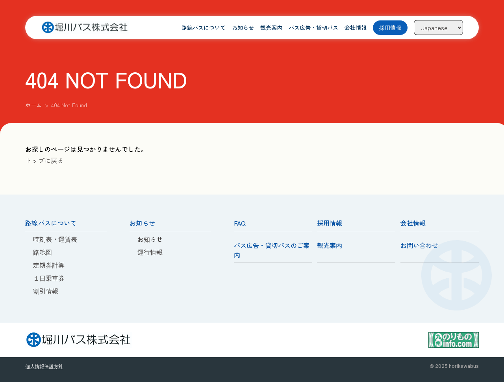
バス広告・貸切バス (313, 27)
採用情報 (390, 27)
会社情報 (356, 27)
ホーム (33, 105)
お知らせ (243, 27)
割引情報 (45, 291)
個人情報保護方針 (44, 366)
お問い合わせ (419, 245)
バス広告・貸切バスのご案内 (271, 250)
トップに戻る (44, 160)
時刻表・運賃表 (55, 239)
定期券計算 (49, 265)
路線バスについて (204, 27)
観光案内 (271, 27)
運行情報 (150, 252)
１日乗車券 (49, 278)
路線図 (42, 252)
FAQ (240, 223)
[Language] (438, 27)
